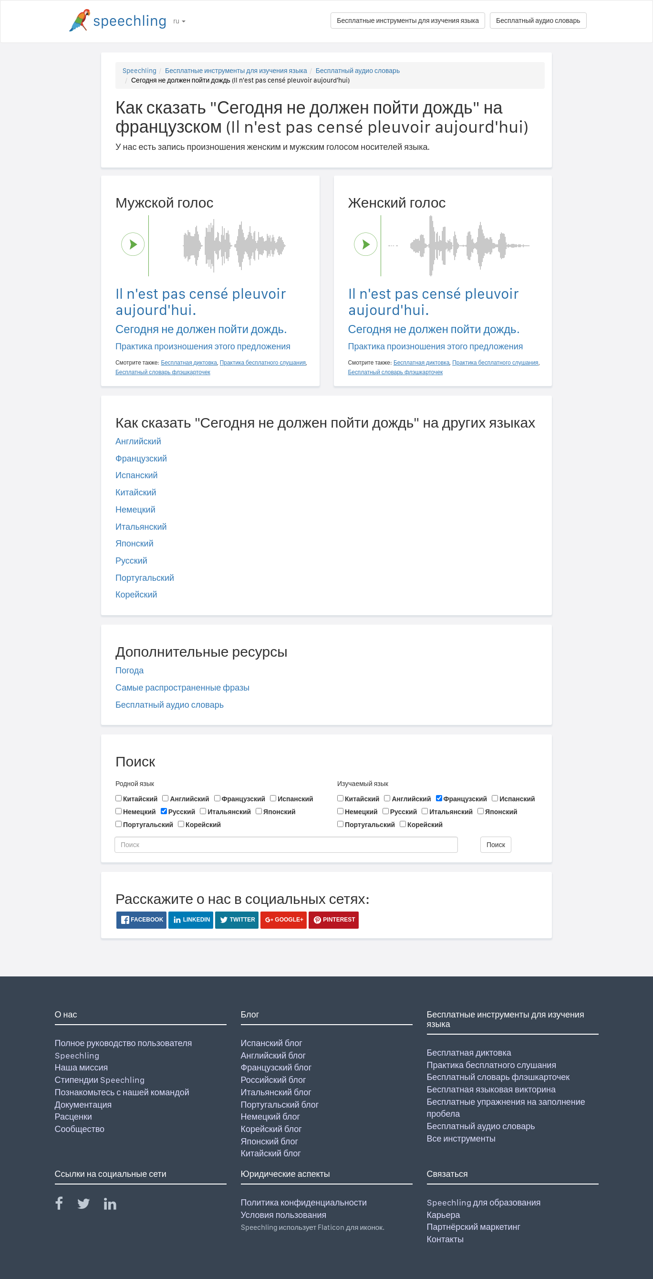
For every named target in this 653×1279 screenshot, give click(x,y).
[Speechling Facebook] (65, 1206)
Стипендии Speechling (100, 1080)
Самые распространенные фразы (182, 687)
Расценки (73, 1116)
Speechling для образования (484, 1202)
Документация (83, 1105)
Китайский (135, 492)
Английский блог (273, 1055)
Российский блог (273, 1080)
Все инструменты (461, 1138)
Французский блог (276, 1067)
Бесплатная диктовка (469, 1053)
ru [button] (179, 21)
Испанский (136, 475)
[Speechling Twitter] (89, 1206)
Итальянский (141, 527)
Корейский (136, 594)
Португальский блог (280, 1105)
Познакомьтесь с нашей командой (122, 1092)
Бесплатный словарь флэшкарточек (498, 1077)
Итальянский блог (276, 1092)
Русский (131, 561)
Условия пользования (284, 1215)
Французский (141, 458)
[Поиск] (286, 845)
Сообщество (80, 1129)
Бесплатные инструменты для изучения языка (408, 20)
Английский (138, 441)
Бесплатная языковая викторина (491, 1089)
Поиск (496, 845)
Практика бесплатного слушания (492, 1065)
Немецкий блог (270, 1116)
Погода (129, 670)
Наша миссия (81, 1067)
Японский (134, 543)
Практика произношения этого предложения (202, 346)
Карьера (443, 1215)
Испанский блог (271, 1043)
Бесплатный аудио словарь (538, 20)
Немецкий (135, 509)
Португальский (144, 578)
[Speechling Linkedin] (116, 1206)
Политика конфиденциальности (304, 1202)
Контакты (445, 1239)
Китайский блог (271, 1153)
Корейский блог (271, 1129)
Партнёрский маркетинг (473, 1227)
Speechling (139, 70)
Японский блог (269, 1141)
